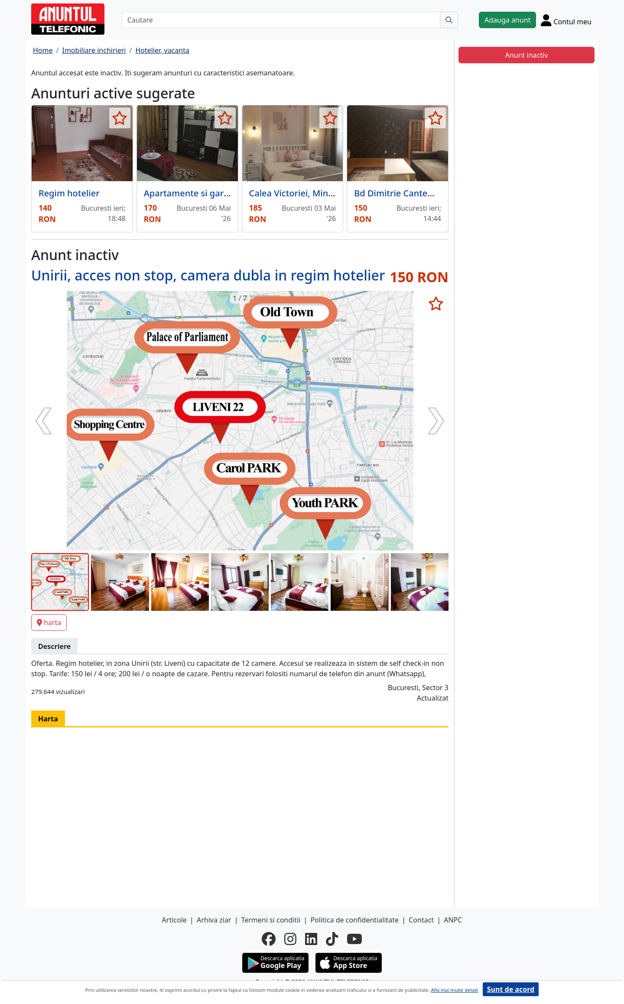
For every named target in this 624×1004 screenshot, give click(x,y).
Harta (48, 719)
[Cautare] (281, 20)
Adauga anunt (507, 20)
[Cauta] (449, 20)
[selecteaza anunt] (119, 118)
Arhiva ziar (214, 920)
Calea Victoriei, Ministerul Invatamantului (335, 193)
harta (49, 622)
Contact (421, 920)
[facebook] (269, 939)
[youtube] (354, 939)
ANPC (453, 920)
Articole (174, 920)
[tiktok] (332, 939)
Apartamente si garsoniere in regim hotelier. (235, 193)
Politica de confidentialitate (354, 920)
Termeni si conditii (270, 920)
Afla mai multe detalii (454, 990)
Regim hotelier (69, 193)
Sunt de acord (510, 989)
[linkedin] (311, 939)
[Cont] (566, 20)
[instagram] (290, 939)
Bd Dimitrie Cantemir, (398, 193)
